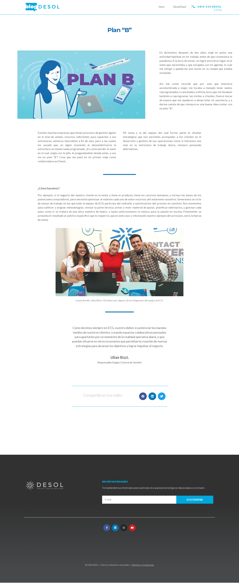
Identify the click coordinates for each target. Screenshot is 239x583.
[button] (143, 396)
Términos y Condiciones (143, 565)
